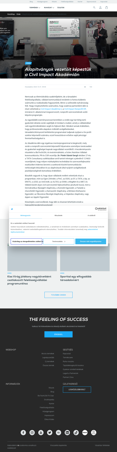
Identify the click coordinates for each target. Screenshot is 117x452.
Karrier (80, 2)
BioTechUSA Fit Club (46, 396)
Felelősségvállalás (67, 2)
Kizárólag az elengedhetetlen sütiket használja (27, 241)
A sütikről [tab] (91, 215)
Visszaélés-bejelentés (58, 445)
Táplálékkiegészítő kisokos (73, 365)
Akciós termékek (47, 354)
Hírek (18, 14)
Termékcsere (68, 357)
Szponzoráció (91, 2)
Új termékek (49, 361)
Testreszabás (58, 241)
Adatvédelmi (12, 445)
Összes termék (48, 365)
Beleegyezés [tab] (25, 215)
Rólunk (54, 2)
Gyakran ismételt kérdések (73, 369)
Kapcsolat (104, 2)
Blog (31, 2)
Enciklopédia (49, 400)
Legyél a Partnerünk (70, 373)
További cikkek (58, 295)
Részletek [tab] (58, 215)
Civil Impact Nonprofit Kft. (75, 109)
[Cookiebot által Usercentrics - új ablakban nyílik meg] (96, 209)
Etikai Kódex (49, 419)
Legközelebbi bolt (77, 390)
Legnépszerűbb (48, 357)
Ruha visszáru (68, 361)
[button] (34, 7)
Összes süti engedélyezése (90, 241)
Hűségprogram (42, 2)
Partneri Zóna (68, 377)
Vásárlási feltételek (102, 445)
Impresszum (49, 415)
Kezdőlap (11, 14)
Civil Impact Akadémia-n (51, 109)
